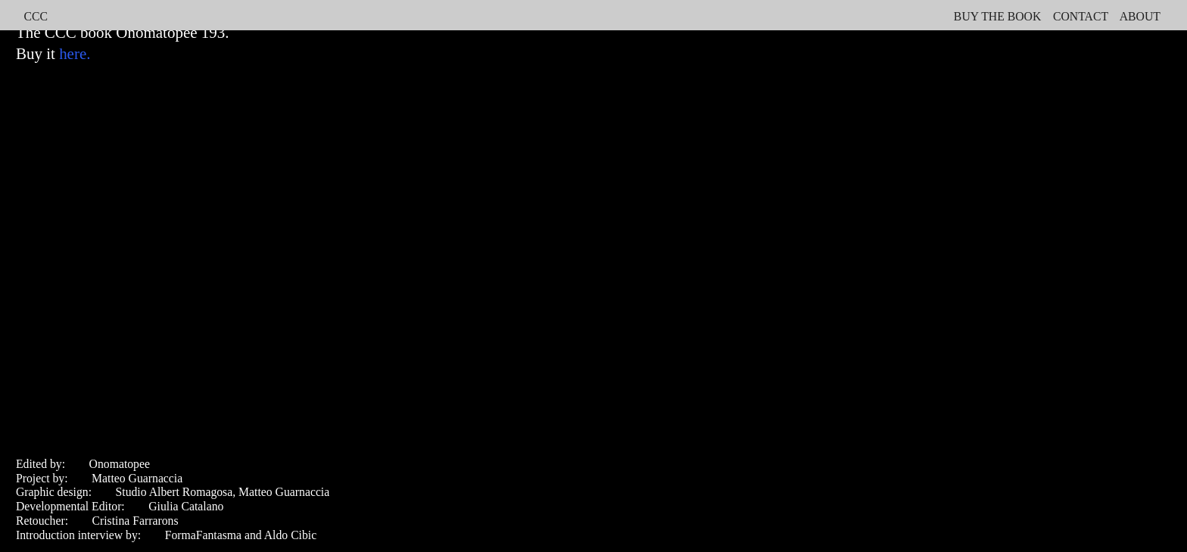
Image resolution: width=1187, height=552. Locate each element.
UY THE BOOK (1001, 16)
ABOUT (1142, 16)
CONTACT (1080, 16)
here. (74, 54)
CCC (35, 16)
